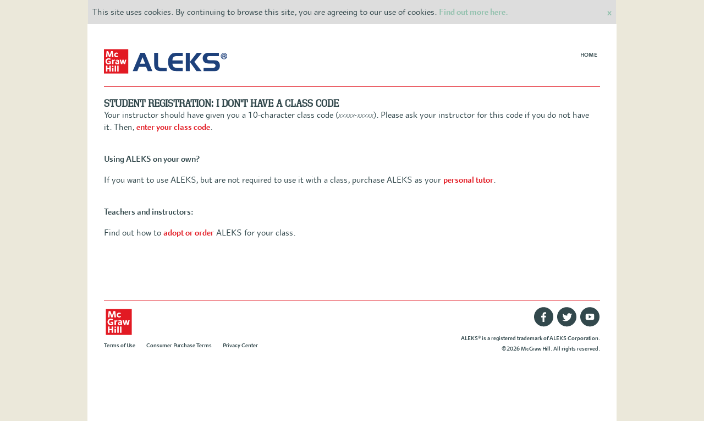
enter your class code (173, 127)
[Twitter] (567, 325)
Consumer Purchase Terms (179, 345)
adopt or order (188, 232)
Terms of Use (119, 345)
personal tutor (468, 179)
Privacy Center (240, 345)
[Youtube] (590, 325)
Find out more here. (473, 12)
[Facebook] (544, 325)
